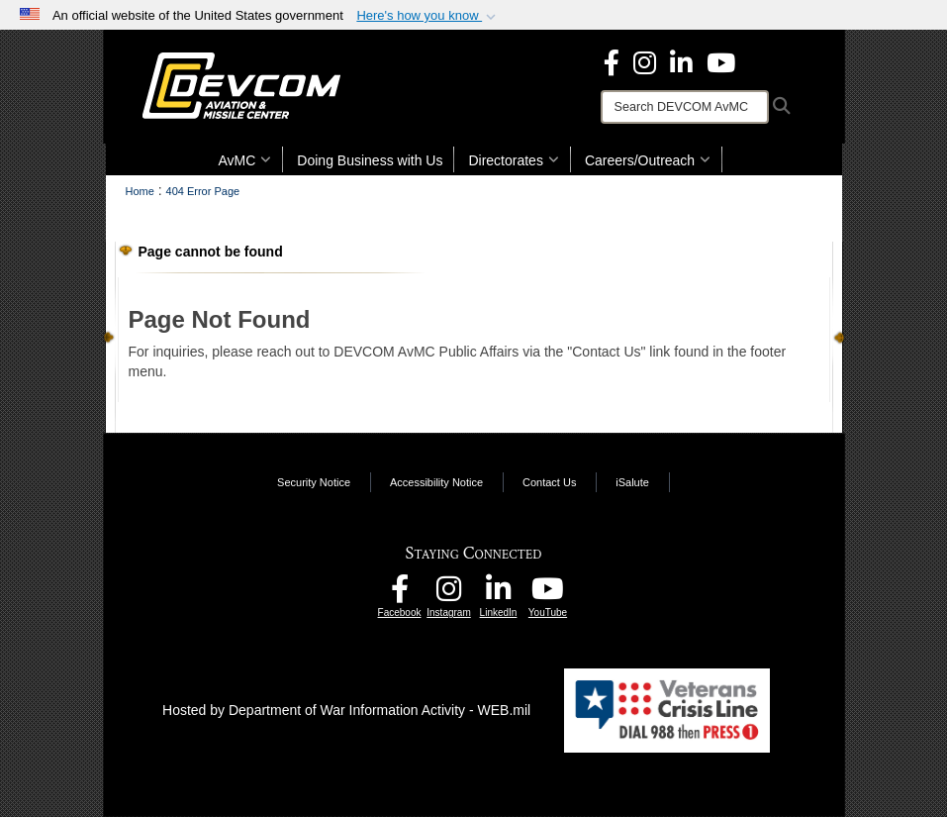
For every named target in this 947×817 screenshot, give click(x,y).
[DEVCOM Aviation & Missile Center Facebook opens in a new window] (611, 61)
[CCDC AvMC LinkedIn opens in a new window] (498, 594)
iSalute (632, 482)
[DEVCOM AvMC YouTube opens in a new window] (721, 61)
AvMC (245, 160)
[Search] (685, 107)
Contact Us (549, 482)
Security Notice (313, 482)
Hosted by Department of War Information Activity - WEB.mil (346, 710)
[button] (428, 16)
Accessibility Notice (436, 482)
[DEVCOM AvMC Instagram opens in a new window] (449, 594)
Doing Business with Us (369, 160)
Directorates (513, 160)
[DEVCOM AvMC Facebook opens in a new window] (400, 594)
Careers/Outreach (647, 160)
